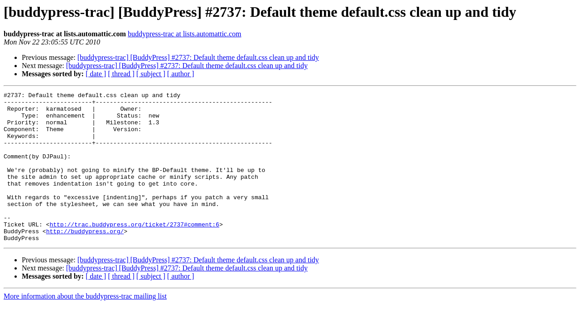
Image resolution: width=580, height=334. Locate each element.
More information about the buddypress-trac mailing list (85, 326)
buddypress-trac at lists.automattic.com (185, 34)
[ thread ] (121, 74)
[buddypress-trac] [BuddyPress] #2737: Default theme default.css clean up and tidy (198, 57)
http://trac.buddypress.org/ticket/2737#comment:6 (134, 251)
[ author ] (180, 74)
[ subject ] (150, 74)
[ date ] (96, 74)
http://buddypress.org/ (85, 259)
